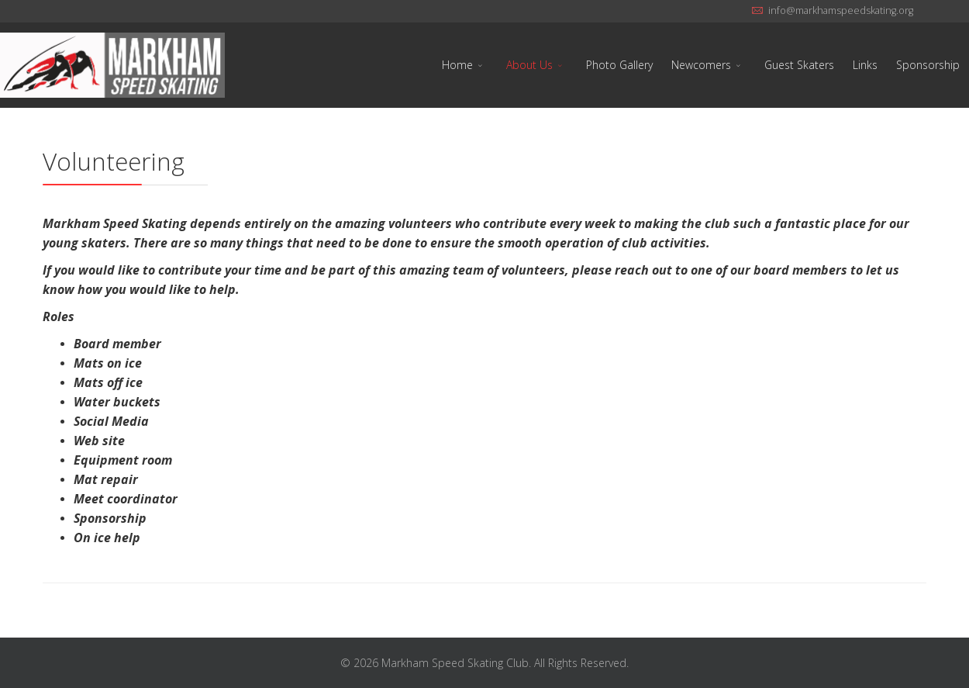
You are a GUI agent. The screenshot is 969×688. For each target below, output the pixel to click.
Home (457, 64)
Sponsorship (928, 64)
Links (865, 64)
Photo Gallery (619, 64)
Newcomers (701, 64)
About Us (529, 64)
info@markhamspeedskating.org (840, 10)
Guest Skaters (799, 64)
